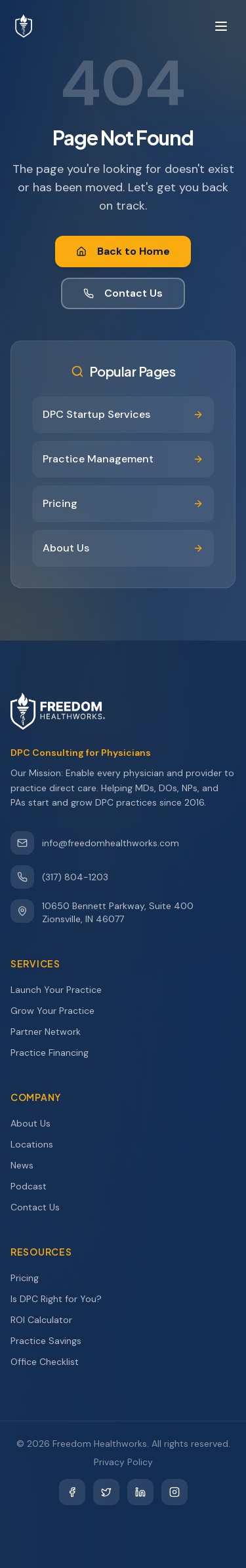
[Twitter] (106, 1492)
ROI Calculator (47, 1320)
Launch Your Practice (61, 990)
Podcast (34, 1186)
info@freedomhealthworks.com (94, 843)
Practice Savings (51, 1341)
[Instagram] (174, 1492)
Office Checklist (50, 1362)
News (27, 1165)
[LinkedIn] (140, 1492)
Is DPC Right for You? (61, 1299)
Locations (37, 1144)
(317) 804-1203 (59, 877)
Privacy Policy (123, 1462)
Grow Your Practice (58, 1011)
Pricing (30, 1278)
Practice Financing (55, 1052)
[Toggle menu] (221, 26)
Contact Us (123, 293)
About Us (36, 1123)
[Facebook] (72, 1492)
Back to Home (123, 251)
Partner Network (51, 1031)
